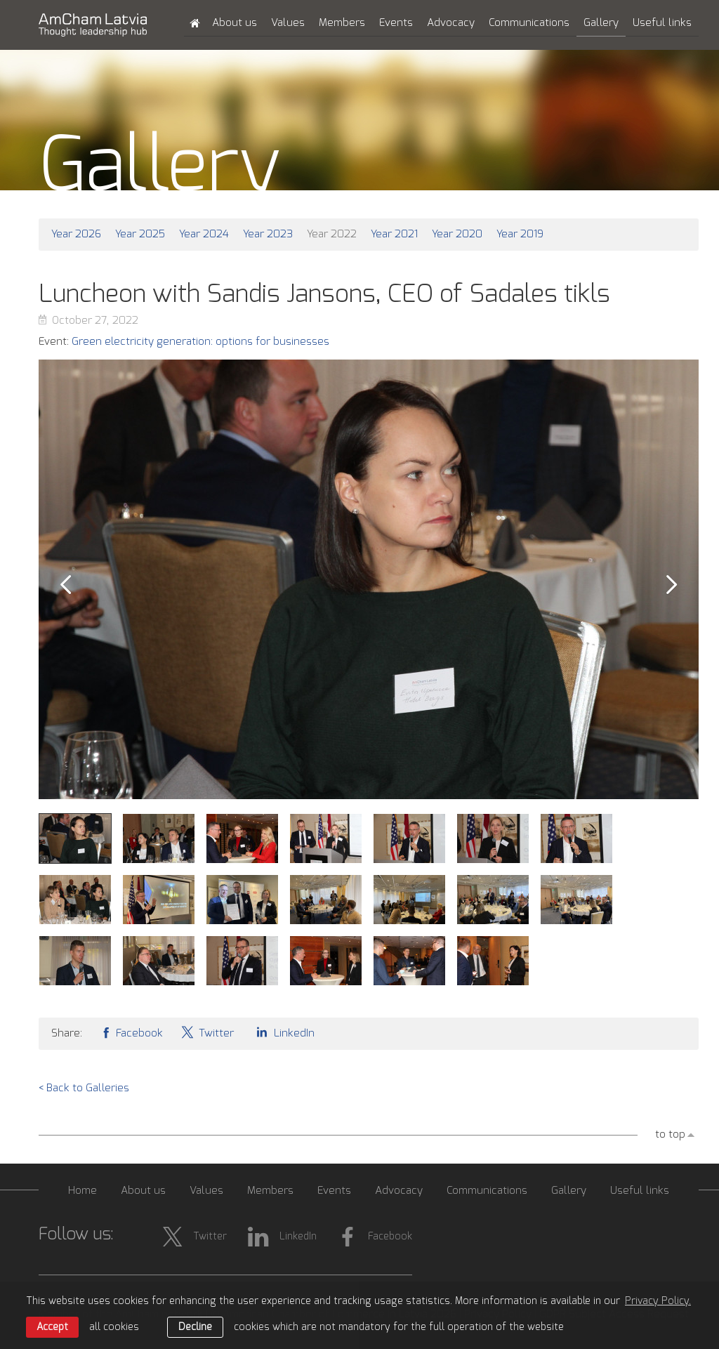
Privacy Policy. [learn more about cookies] (658, 1301)
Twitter (207, 1032)
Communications (529, 23)
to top (670, 1134)
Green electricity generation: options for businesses (200, 341)
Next (672, 585)
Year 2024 (204, 234)
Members (342, 23)
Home (82, 1190)
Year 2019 (519, 234)
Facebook (131, 1032)
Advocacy (451, 23)
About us (234, 23)
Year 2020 (457, 234)
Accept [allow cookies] (52, 1327)
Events (396, 23)
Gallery (601, 23)
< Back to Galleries (84, 1088)
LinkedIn (283, 1032)
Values (288, 23)
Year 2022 (332, 234)
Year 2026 (76, 234)
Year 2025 (140, 234)
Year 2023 (268, 234)
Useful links (662, 23)
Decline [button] (195, 1327)
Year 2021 (394, 234)
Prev (65, 585)
